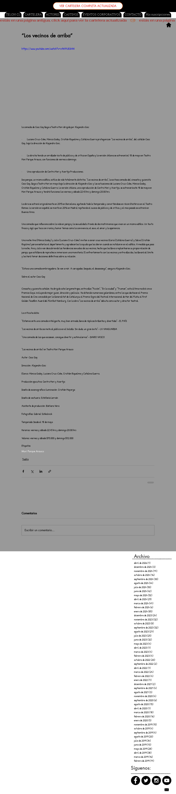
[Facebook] (135, 780)
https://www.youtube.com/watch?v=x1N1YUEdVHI (48, 49)
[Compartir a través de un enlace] (49, 471)
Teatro (25, 459)
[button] (71, 14)
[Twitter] (145, 780)
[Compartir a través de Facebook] (23, 471)
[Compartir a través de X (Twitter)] (32, 471)
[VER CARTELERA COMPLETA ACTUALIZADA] (88, 6)
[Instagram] (156, 780)
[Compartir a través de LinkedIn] (41, 471)
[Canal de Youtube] (166, 780)
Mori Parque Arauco (33, 451)
